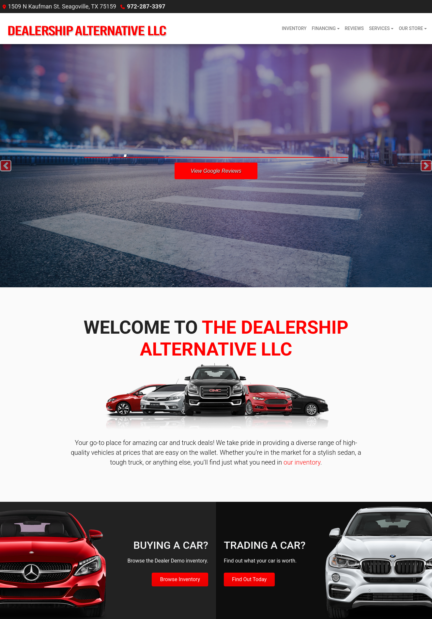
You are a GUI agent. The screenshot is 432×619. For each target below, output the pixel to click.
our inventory (302, 462)
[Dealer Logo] (86, 28)
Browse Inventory (180, 579)
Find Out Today (249, 579)
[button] (5, 165)
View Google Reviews (216, 171)
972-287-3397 (146, 6)
